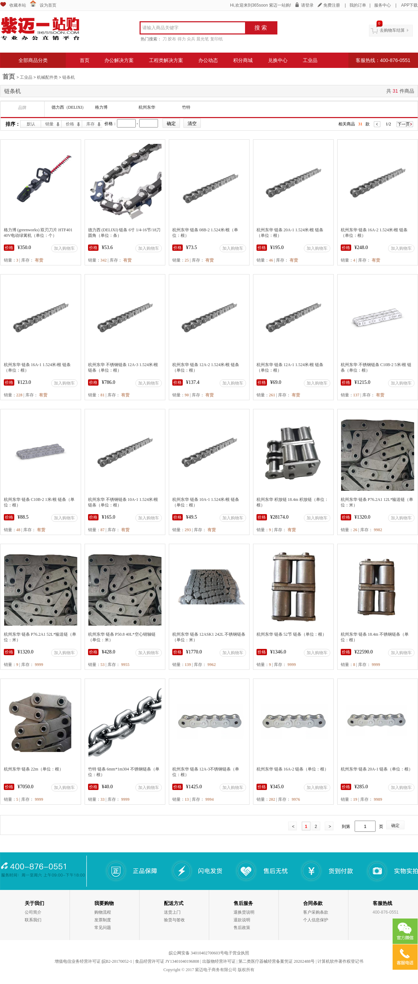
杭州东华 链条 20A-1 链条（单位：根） (377, 769)
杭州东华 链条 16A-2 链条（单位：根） (293, 769)
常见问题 (102, 927)
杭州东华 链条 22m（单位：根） (33, 769)
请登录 (307, 5)
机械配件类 (47, 77)
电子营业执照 (236, 953)
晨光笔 (202, 39)
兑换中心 (277, 60)
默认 (31, 124)
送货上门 (172, 912)
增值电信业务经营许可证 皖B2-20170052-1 (93, 961)
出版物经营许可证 (219, 961)
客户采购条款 (315, 912)
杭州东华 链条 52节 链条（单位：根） (291, 634)
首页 (84, 60)
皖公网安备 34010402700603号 (196, 953)
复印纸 (216, 39)
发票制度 (102, 919)
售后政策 (242, 927)
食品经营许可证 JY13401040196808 (167, 961)
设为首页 (48, 5)
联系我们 (33, 919)
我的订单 (357, 5)
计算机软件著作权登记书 (340, 961)
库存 (90, 124)
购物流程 (102, 912)
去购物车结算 (392, 30)
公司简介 (33, 912)
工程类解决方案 (166, 60)
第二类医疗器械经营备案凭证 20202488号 (276, 961)
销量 (49, 124)
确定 (395, 825)
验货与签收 (174, 919)
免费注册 (331, 5)
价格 (70, 124)
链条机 (68, 77)
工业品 (310, 60)
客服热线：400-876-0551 (383, 60)
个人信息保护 (315, 919)
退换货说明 (244, 912)
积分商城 (243, 60)
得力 (182, 39)
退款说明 (242, 919)
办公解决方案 (119, 60)
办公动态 (208, 60)
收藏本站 (17, 5)
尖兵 (191, 39)
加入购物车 (64, 248)
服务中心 (382, 5)
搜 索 (260, 28)
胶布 (172, 39)
